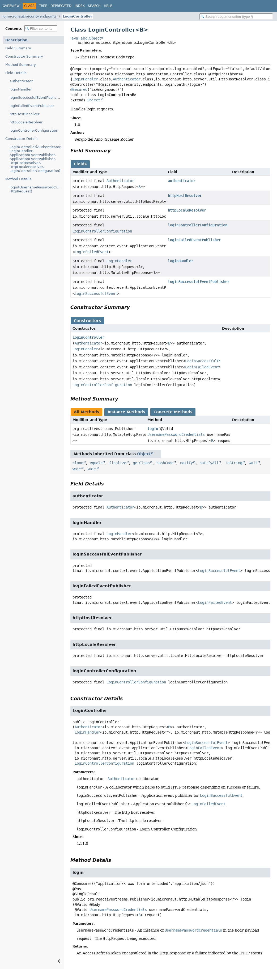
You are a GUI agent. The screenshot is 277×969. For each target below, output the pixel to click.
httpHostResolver (24, 114)
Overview (11, 6)
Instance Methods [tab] (126, 412)
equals (96, 463)
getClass (141, 463)
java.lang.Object (85, 38)
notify (186, 463)
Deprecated (60, 6)
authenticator (21, 81)
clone (78, 463)
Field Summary (18, 48)
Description (16, 40)
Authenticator (126, 79)
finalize (117, 463)
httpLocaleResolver (26, 122)
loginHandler (21, 89)
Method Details (18, 179)
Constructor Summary (24, 56)
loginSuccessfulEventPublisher (36, 98)
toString (233, 463)
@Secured (78, 89)
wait (253, 463)
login (152, 429)
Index (80, 6)
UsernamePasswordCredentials (176, 434)
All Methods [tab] (86, 412)
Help (108, 6)
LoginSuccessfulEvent (96, 293)
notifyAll (209, 463)
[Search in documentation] (236, 16)
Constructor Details (22, 139)
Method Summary (20, 65)
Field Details (16, 73)
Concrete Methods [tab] (173, 412)
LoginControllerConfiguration (102, 231)
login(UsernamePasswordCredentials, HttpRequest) (37, 189)
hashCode (164, 463)
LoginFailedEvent (92, 252)
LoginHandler (85, 79)
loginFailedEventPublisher (32, 106)
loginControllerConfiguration (34, 130)
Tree (43, 6)
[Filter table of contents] (40, 28)
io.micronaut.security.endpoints (29, 16)
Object (93, 100)
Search (94, 6)
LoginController (77, 16)
